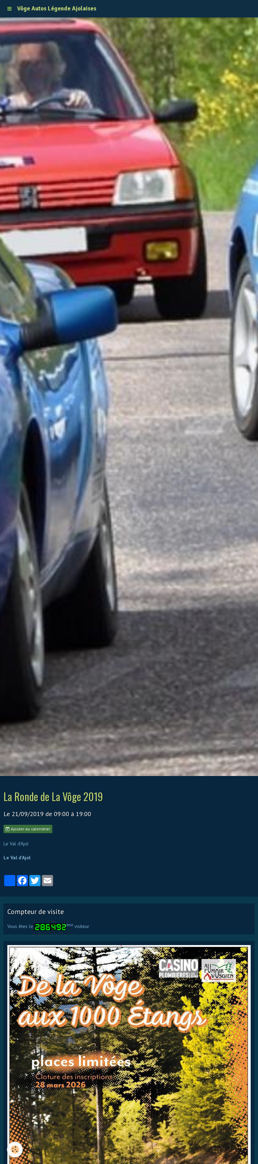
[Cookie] (15, 1149)
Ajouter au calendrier (28, 828)
